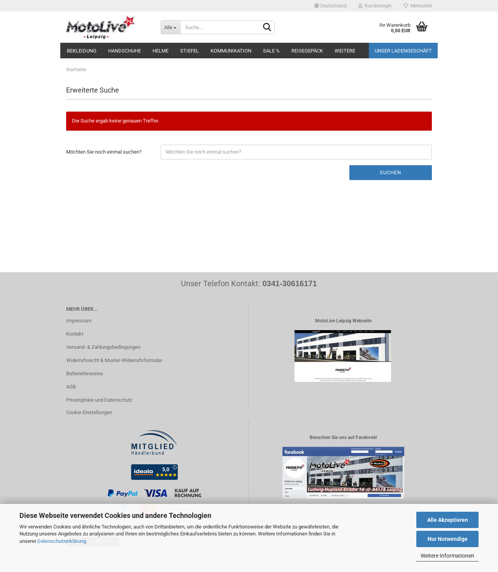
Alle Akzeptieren (447, 520)
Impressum (78, 321)
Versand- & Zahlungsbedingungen (103, 347)
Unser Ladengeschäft (403, 51)
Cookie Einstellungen (89, 412)
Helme (160, 51)
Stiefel (189, 51)
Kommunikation (230, 51)
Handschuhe (124, 51)
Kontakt (74, 334)
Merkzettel (417, 6)
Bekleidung (81, 51)
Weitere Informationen (447, 556)
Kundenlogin (375, 6)
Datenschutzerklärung (61, 541)
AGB (71, 387)
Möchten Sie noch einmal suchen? (104, 152)
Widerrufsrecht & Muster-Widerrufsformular (114, 360)
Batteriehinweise (84, 373)
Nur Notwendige (448, 539)
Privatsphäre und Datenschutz (99, 400)
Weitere (345, 51)
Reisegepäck (307, 51)
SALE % (271, 51)
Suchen (390, 172)
